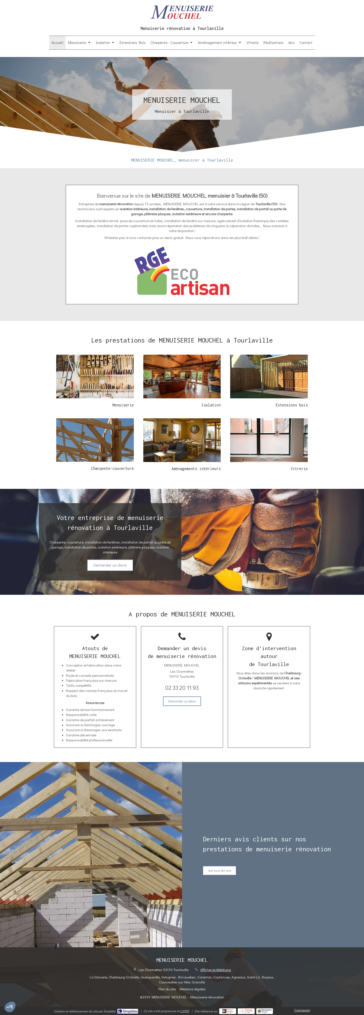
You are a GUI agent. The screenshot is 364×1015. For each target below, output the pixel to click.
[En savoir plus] (182, 376)
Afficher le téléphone (215, 969)
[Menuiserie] (95, 377)
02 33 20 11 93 (182, 687)
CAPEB (184, 1011)
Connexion (302, 1010)
